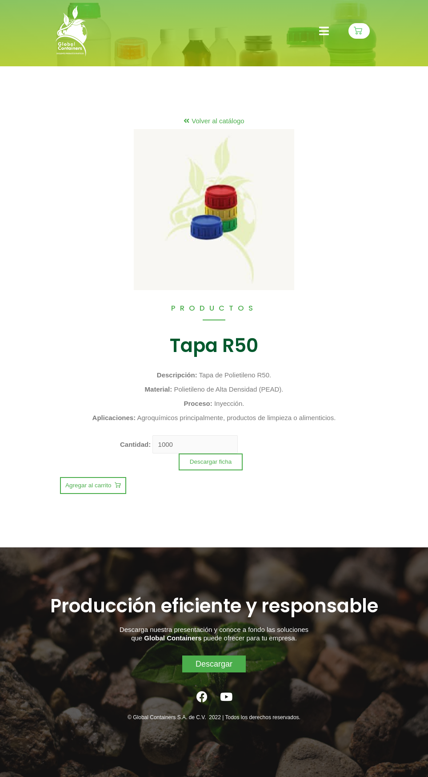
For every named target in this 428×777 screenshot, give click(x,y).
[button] (359, 31)
